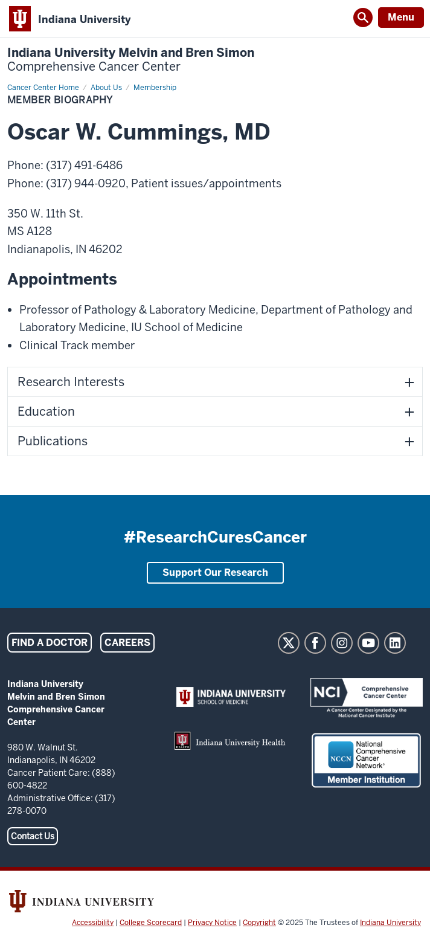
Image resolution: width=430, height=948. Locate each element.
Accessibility (93, 922)
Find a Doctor (49, 642)
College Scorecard (151, 922)
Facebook (315, 643)
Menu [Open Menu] (401, 17)
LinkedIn (395, 643)
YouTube (368, 643)
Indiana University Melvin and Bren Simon (130, 60)
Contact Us (32, 836)
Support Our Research (215, 572)
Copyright (259, 922)
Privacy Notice (212, 922)
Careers (127, 642)
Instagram (342, 643)
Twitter (289, 643)
